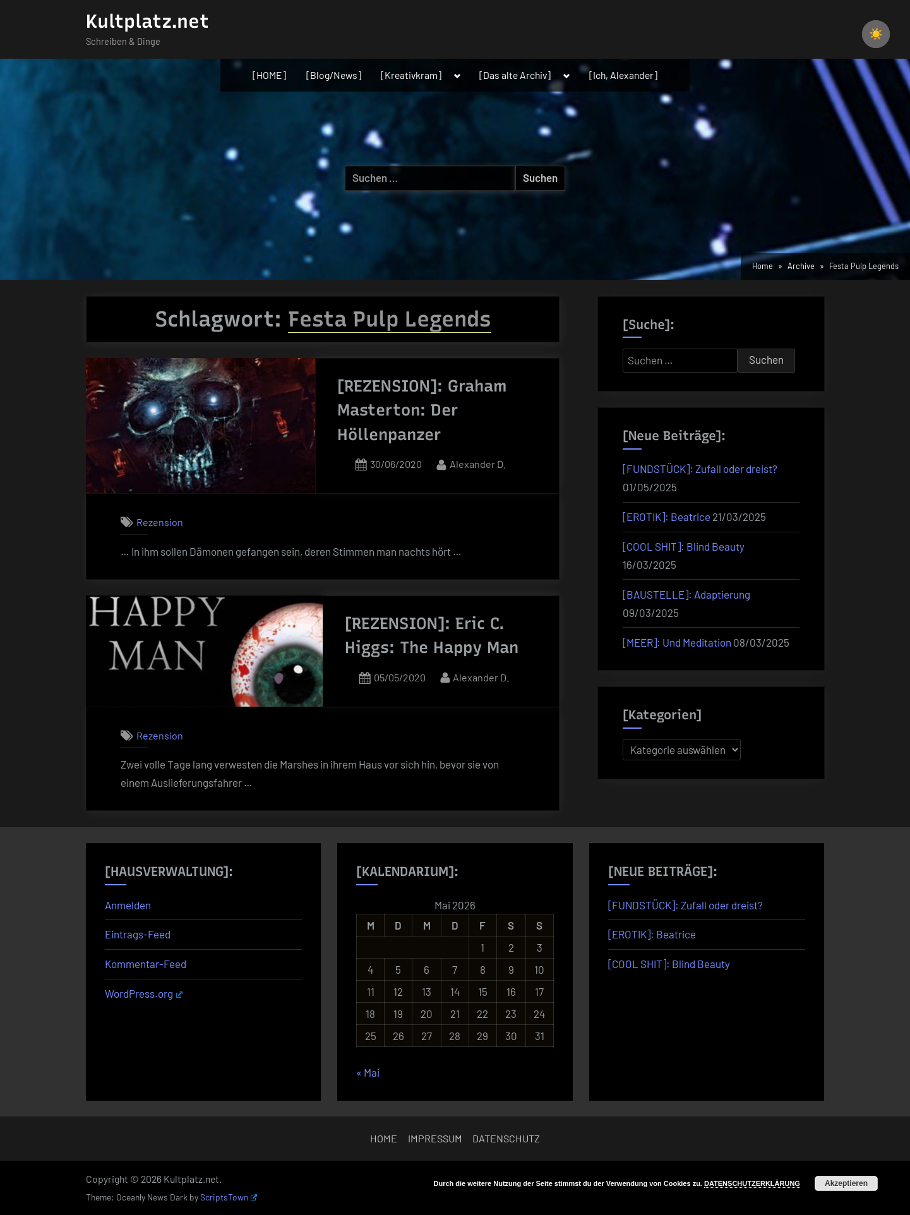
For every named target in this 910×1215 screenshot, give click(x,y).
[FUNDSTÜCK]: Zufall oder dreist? (700, 468)
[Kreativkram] (411, 75)
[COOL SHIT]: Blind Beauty (684, 546)
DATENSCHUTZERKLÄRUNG (752, 1183)
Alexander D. (478, 462)
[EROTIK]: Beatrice (666, 516)
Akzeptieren (846, 1183)
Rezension (159, 522)
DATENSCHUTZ (506, 1138)
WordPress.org (144, 993)
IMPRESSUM (435, 1138)
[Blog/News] (333, 75)
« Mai (368, 1072)
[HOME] (269, 75)
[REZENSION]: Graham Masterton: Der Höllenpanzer (422, 410)
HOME (383, 1138)
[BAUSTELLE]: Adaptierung (686, 594)
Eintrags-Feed (138, 934)
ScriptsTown (228, 1197)
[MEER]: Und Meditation (677, 642)
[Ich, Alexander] (623, 75)
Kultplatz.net (147, 21)
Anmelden (128, 905)
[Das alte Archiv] (515, 75)
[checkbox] (876, 34)
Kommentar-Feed (145, 963)
